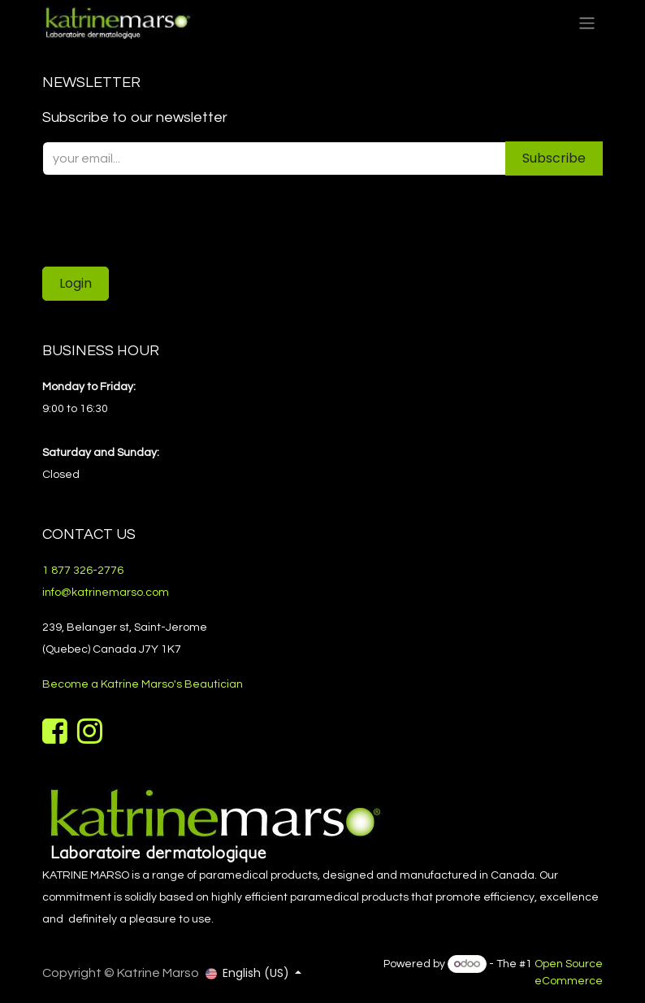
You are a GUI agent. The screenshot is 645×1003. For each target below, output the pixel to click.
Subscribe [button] (554, 158)
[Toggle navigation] (587, 22)
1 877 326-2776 (82, 570)
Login (75, 283)
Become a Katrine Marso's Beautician (142, 684)
